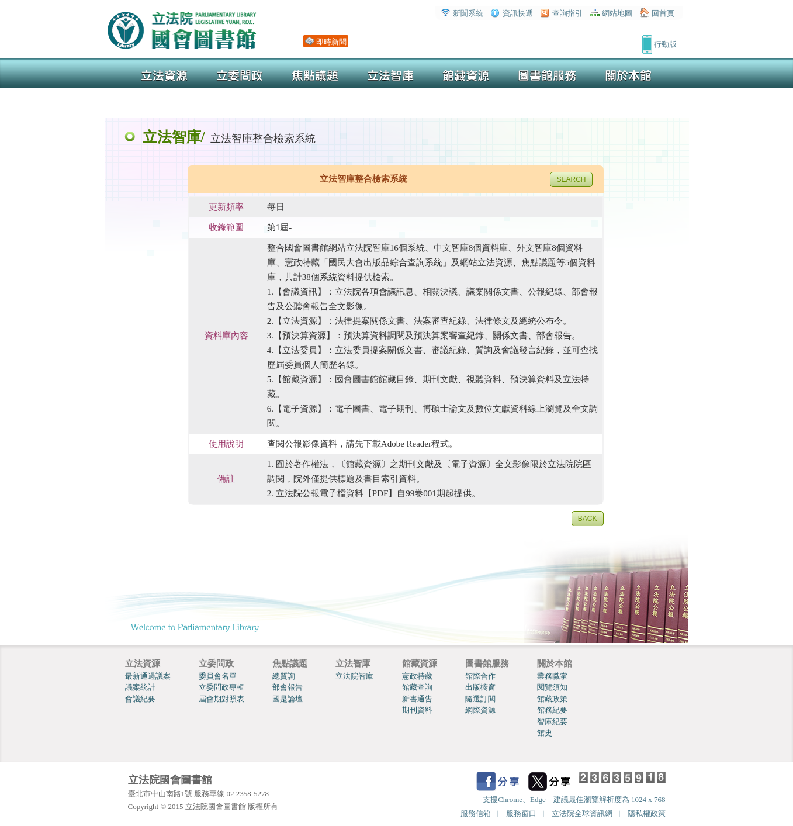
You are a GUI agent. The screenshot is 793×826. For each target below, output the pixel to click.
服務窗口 (521, 813)
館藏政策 (552, 698)
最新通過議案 (148, 676)
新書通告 (417, 698)
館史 (544, 732)
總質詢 (283, 676)
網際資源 (480, 710)
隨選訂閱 (480, 698)
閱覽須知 (552, 687)
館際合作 (480, 676)
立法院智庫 (354, 676)
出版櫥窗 (480, 687)
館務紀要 (552, 710)
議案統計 (140, 687)
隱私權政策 (647, 813)
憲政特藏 (417, 676)
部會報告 (287, 687)
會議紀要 (140, 698)
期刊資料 (417, 710)
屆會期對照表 (221, 698)
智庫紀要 (552, 721)
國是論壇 (287, 698)
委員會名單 (218, 676)
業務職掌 (552, 676)
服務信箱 (475, 813)
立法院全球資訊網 (582, 813)
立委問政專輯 (221, 687)
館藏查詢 (417, 687)
